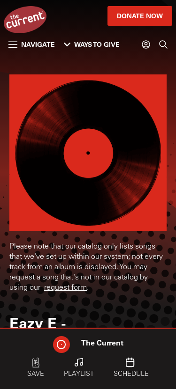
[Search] (163, 44)
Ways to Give (92, 44)
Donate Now (140, 15)
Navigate (31, 44)
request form (65, 288)
